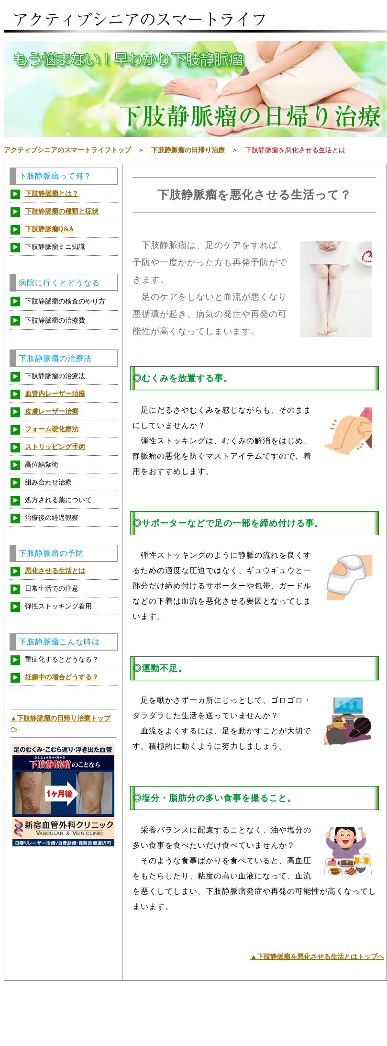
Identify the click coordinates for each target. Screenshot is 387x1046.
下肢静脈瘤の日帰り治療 (188, 150)
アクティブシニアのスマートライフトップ (67, 150)
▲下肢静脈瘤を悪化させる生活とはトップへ (317, 956)
